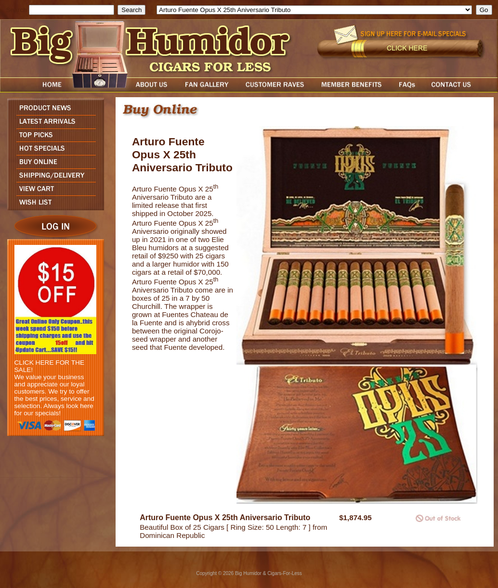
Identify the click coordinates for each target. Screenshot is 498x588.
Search (16, 9)
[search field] (71, 10)
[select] (314, 9)
